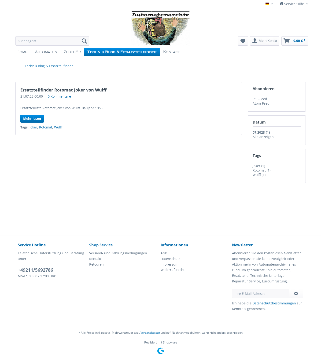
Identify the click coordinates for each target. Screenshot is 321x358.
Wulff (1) (259, 174)
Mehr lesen (32, 118)
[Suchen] (84, 41)
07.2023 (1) (261, 132)
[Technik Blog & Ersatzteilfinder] (122, 52)
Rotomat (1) (261, 170)
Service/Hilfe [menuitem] (292, 4)
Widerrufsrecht (172, 269)
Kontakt (95, 258)
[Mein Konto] (264, 41)
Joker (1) (259, 166)
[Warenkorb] (294, 41)
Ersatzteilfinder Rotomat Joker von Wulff (63, 90)
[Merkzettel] (243, 41)
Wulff (58, 127)
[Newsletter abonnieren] (296, 293)
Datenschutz (170, 258)
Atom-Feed (261, 103)
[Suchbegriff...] (52, 41)
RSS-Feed (260, 99)
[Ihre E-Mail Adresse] (260, 293)
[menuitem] (52, 43)
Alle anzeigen (263, 137)
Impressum (169, 264)
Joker (33, 127)
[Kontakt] (171, 52)
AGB (164, 253)
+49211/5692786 (35, 270)
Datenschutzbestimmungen (274, 303)
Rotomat (45, 127)
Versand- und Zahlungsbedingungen (118, 253)
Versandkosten (150, 333)
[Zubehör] (72, 52)
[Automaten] (46, 52)
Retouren (96, 264)
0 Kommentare (59, 96)
